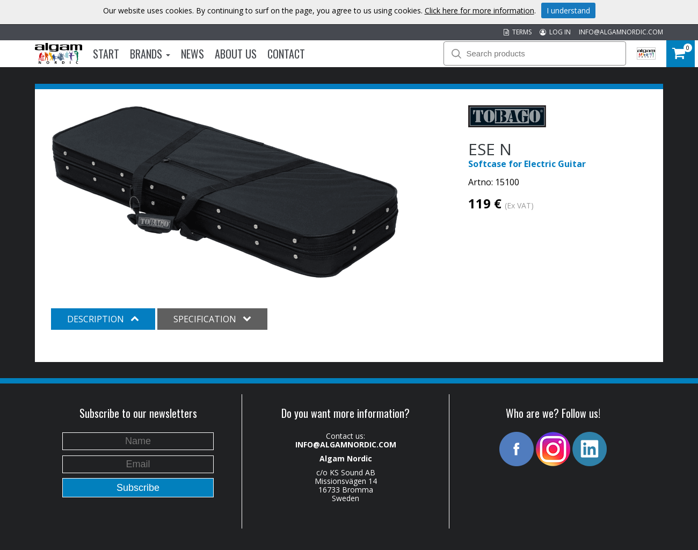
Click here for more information (479, 10)
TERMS (518, 32)
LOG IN (555, 32)
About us (236, 54)
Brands (150, 54)
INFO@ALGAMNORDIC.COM (621, 32)
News (192, 54)
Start (106, 54)
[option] (225, 192)
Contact (286, 54)
